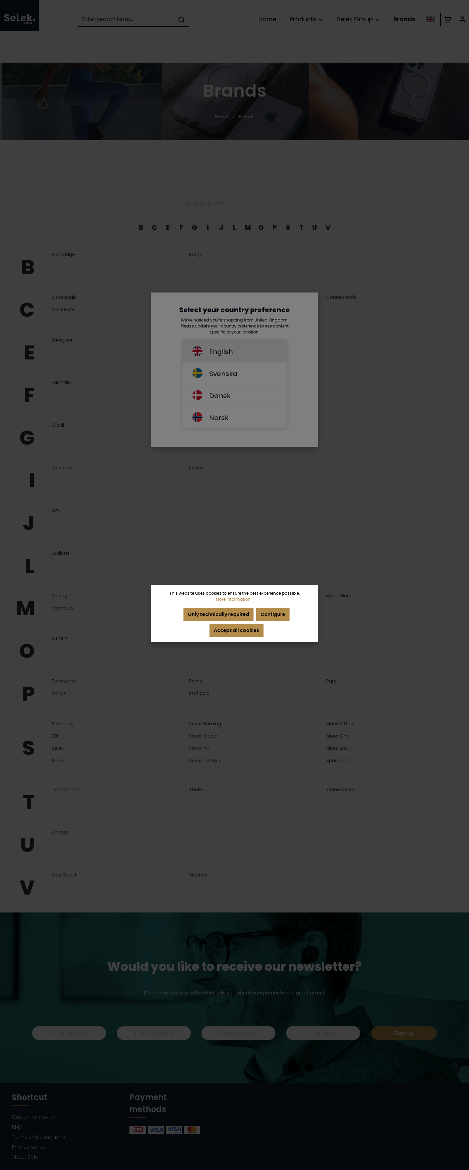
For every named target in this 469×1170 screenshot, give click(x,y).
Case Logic (64, 297)
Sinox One (338, 736)
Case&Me (63, 309)
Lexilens (60, 553)
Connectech (341, 297)
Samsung (63, 723)
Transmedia (340, 789)
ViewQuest (64, 875)
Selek (58, 748)
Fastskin (61, 382)
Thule (195, 789)
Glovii (58, 425)
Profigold (199, 693)
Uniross (60, 832)
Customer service (34, 1116)
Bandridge (63, 254)
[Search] (181, 19)
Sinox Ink (199, 748)
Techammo (66, 789)
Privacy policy (28, 1146)
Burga (195, 254)
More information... (235, 599)
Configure (273, 614)
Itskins (196, 467)
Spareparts (339, 760)
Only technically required (218, 614)
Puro (331, 681)
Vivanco (198, 875)
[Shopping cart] (447, 19)
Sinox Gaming (205, 723)
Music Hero (339, 595)
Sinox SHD (337, 748)
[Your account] (462, 19)
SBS (56, 736)
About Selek (26, 1156)
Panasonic (64, 681)
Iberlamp (62, 467)
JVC (56, 510)
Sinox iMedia (203, 736)
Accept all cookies (236, 630)
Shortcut (29, 1097)
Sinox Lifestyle (205, 760)
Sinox (58, 760)
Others (60, 638)
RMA (17, 1126)
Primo (195, 681)
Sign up (404, 1033)
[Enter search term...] (126, 19)
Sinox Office (340, 723)
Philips (59, 693)
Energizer (62, 339)
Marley (59, 595)
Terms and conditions (38, 1136)
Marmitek (63, 608)
